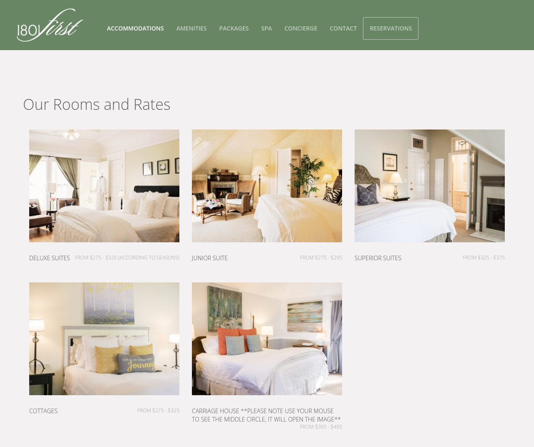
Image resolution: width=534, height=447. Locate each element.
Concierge (301, 28)
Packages (234, 28)
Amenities (191, 28)
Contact (343, 28)
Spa (266, 28)
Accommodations (135, 28)
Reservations (391, 28)
